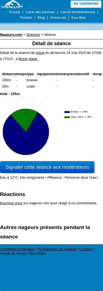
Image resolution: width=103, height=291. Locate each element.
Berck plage (28, 59)
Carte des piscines (40, 12)
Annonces (58, 17)
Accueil (14, 12)
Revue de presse (13, 253)
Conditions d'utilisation (17, 249)
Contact (85, 249)
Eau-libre (79, 17)
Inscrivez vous (11, 203)
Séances (33, 34)
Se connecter (86, 3)
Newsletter (37, 253)
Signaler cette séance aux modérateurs (47, 167)
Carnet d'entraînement (77, 12)
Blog (41, 17)
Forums (26, 17)
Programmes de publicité (57, 249)
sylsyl (40, 53)
